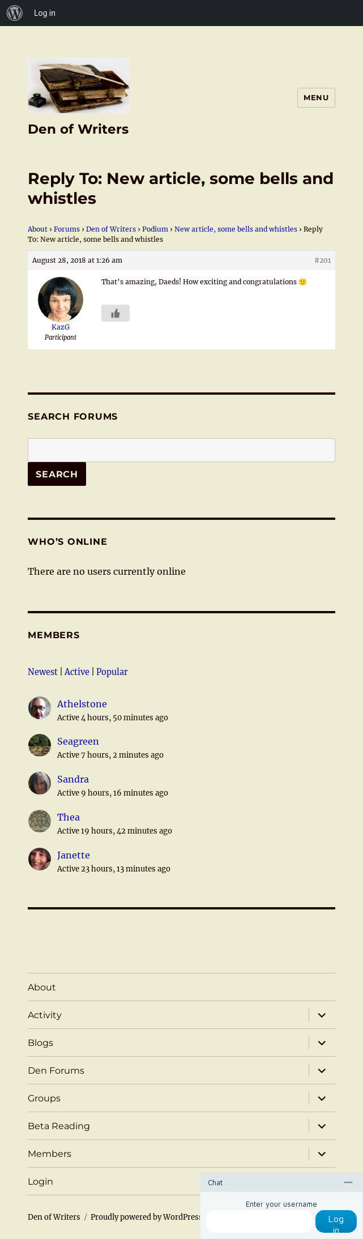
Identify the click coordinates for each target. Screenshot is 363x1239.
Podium (155, 229)
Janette (73, 855)
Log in (336, 1223)
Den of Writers (78, 129)
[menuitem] (14, 13)
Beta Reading (59, 1126)
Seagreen (78, 741)
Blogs (40, 1042)
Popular (112, 672)
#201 (322, 260)
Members (53, 635)
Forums (67, 229)
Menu (316, 97)
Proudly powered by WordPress (147, 1217)
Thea (68, 817)
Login (40, 1181)
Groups (44, 1098)
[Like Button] (115, 313)
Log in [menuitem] (44, 13)
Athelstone (82, 704)
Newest (43, 672)
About (38, 229)
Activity (45, 1015)
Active (77, 672)
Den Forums (56, 1070)
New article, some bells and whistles (235, 229)
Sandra (73, 779)
